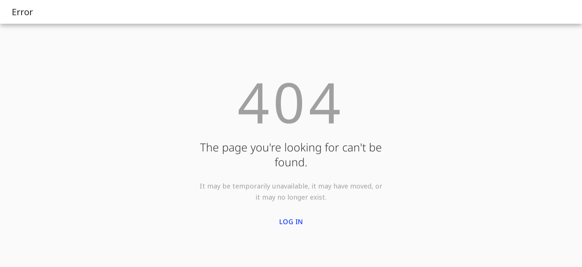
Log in (291, 222)
